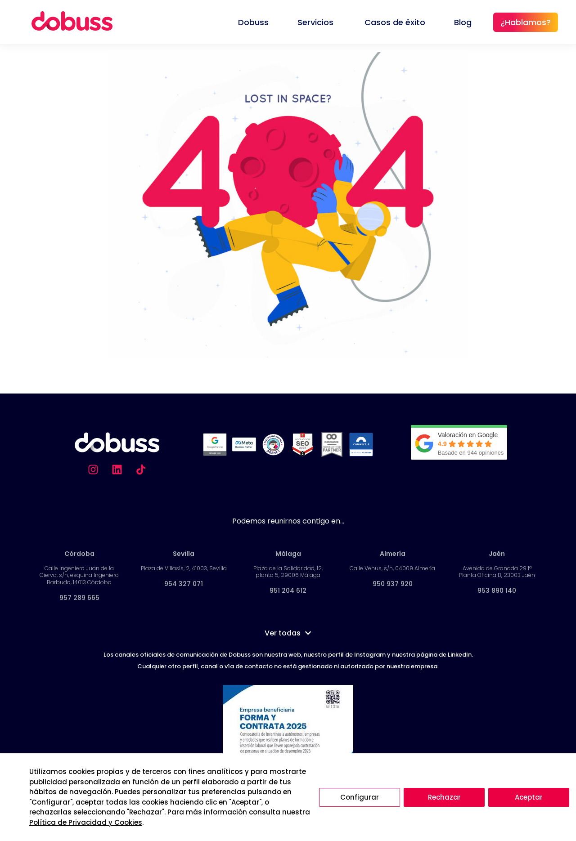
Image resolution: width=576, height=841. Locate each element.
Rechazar (444, 797)
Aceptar (529, 797)
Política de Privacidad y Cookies (85, 822)
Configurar (359, 797)
